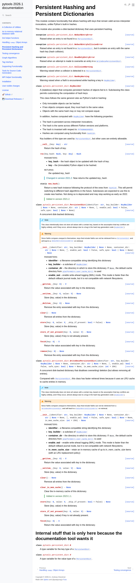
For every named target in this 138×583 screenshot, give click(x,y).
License (5, 90)
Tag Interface (7, 62)
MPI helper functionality (12, 77)
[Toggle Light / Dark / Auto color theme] (129, 4)
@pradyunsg (57, 580)
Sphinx (46, 580)
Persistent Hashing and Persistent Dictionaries (12, 48)
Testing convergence (10, 53)
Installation (6, 81)
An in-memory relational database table (12, 32)
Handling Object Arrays (14, 42)
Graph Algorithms (9, 58)
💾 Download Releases (12, 99)
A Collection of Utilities (11, 27)
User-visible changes (11, 86)
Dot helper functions (10, 38)
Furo (65, 580)
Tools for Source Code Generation (11, 72)
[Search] (16, 15)
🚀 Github (6, 94)
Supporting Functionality (12, 66)
